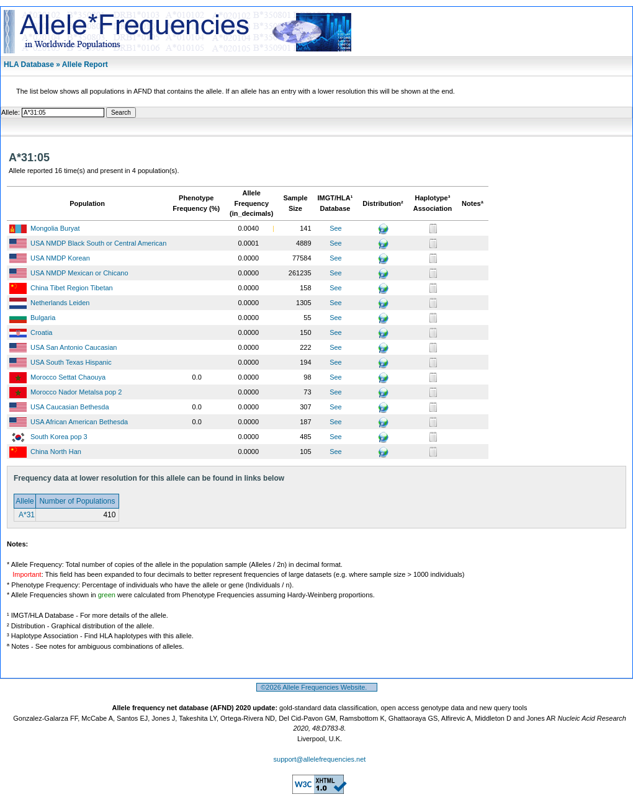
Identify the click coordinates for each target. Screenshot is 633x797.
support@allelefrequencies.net (320, 759)
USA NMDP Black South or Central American (98, 243)
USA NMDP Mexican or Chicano (79, 273)
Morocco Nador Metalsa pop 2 (76, 392)
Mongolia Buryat (55, 228)
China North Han (55, 451)
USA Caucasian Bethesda (69, 407)
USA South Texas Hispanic (71, 362)
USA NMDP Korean (60, 258)
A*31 (26, 514)
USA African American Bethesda (79, 421)
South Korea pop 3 (59, 436)
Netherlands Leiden (59, 302)
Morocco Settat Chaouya (68, 377)
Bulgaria (42, 317)
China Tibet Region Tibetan (71, 288)
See (336, 228)
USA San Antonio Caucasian (73, 347)
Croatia (41, 332)
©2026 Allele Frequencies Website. (317, 687)
